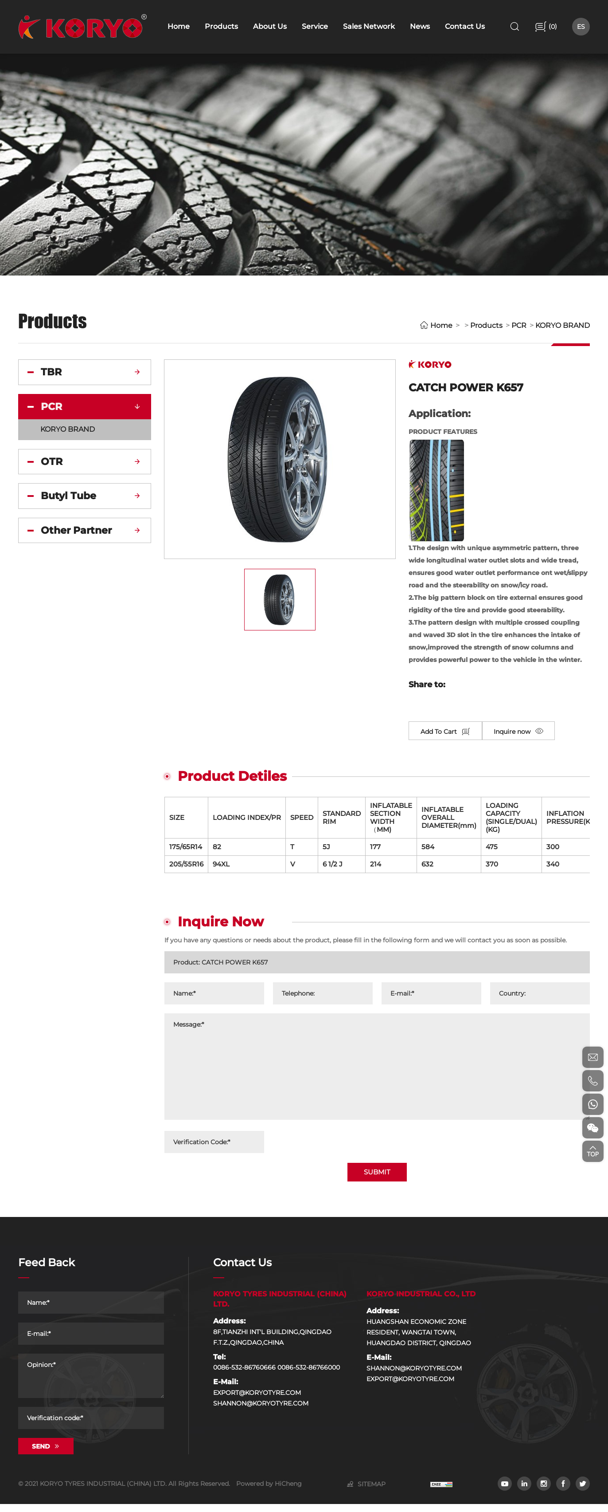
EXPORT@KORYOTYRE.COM (410, 1386)
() (552, 26)
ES (581, 27)
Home (441, 325)
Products (486, 325)
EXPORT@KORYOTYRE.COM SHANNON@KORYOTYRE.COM (260, 1406)
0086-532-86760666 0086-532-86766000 (276, 1375)
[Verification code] (91, 1426)
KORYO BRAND (562, 325)
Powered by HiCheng (269, 1492)
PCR (518, 325)
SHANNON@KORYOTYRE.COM (414, 1376)
